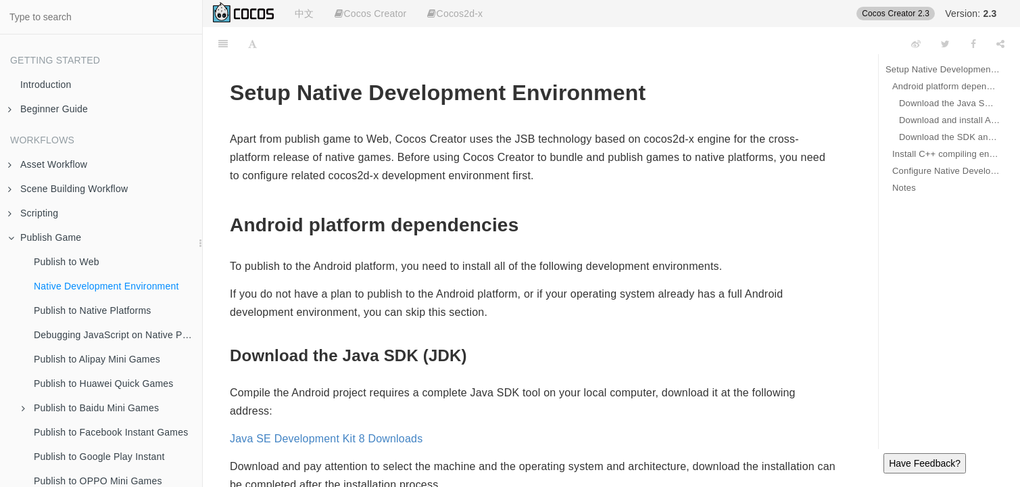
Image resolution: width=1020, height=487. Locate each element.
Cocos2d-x (455, 13)
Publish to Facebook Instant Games (111, 432)
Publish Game (44, 237)
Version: (970, 13)
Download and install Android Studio (949, 120)
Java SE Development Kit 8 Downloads (326, 438)
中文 (304, 13)
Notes (904, 188)
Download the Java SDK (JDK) (949, 103)
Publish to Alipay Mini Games (97, 359)
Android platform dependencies (946, 86)
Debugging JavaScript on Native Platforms (118, 334)
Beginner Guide (48, 108)
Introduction (46, 84)
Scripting (33, 213)
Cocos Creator (370, 13)
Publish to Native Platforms (92, 310)
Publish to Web (66, 261)
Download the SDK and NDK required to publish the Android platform (949, 137)
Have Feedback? (925, 463)
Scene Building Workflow (68, 188)
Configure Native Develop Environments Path (946, 171)
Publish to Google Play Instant (99, 456)
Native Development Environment (106, 286)
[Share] (1000, 44)
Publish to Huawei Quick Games (104, 383)
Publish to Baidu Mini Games (90, 407)
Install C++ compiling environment (946, 154)
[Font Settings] (252, 44)
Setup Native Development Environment (942, 69)
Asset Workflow (47, 164)
